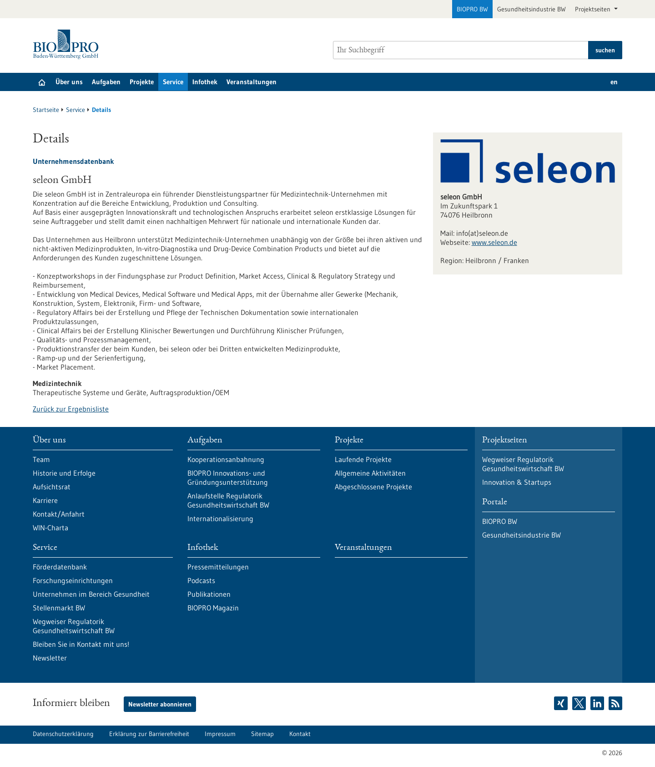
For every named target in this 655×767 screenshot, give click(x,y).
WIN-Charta (50, 527)
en (614, 81)
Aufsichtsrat (52, 486)
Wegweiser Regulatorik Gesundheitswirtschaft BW (74, 626)
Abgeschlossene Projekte (373, 486)
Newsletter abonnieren (159, 704)
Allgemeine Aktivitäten (370, 472)
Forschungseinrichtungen (73, 580)
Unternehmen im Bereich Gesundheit (91, 594)
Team (41, 459)
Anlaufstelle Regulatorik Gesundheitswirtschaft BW (228, 500)
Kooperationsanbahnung (225, 459)
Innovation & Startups (516, 482)
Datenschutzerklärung (63, 734)
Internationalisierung (220, 518)
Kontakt (300, 734)
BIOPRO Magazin (213, 607)
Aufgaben (106, 81)
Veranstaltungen (252, 81)
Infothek (204, 81)
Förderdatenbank (60, 566)
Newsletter (50, 657)
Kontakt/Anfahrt (59, 513)
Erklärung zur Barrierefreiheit (149, 734)
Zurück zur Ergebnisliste (71, 408)
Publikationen (209, 594)
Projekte (142, 81)
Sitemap (262, 734)
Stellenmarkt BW (59, 607)
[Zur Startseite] (68, 44)
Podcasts (201, 580)
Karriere (45, 500)
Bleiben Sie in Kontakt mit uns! (81, 644)
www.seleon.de (494, 242)
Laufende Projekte (363, 459)
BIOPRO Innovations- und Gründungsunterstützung (227, 477)
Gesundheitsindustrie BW (531, 9)
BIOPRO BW (472, 9)
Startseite (46, 110)
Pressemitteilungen (218, 566)
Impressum (220, 734)
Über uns (69, 81)
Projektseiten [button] (593, 9)
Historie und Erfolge (64, 472)
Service (173, 81)
